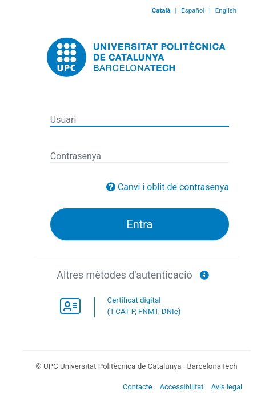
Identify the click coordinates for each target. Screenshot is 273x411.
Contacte (137, 386)
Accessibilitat (182, 386)
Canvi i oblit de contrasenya (173, 187)
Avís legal (226, 386)
